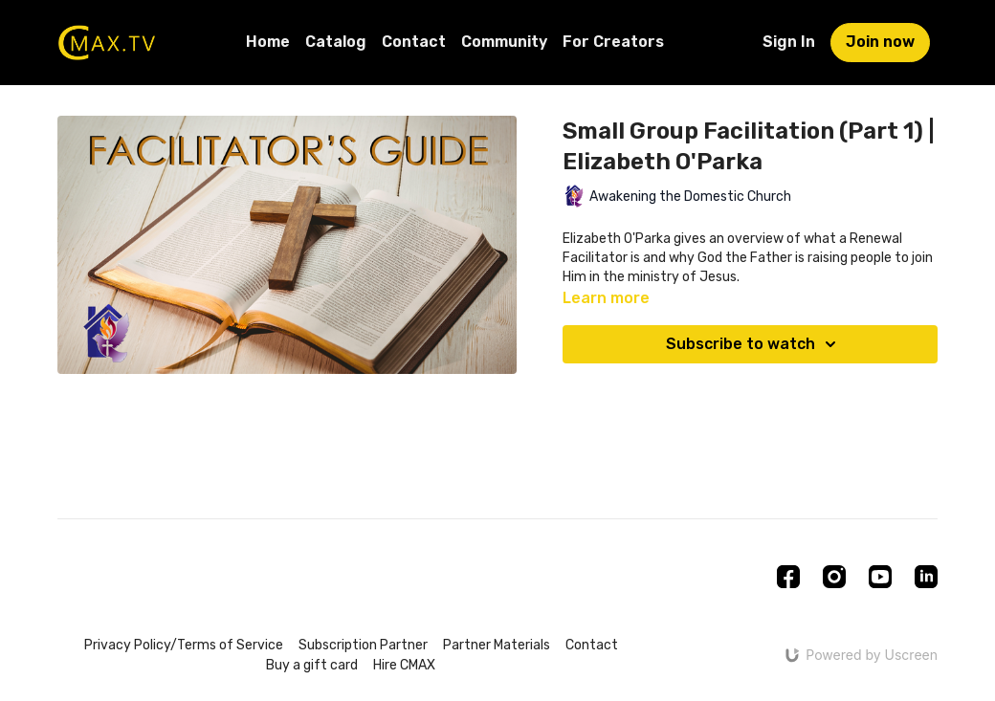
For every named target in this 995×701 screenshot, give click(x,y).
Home (268, 42)
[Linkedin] (926, 576)
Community (504, 42)
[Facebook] (788, 576)
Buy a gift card (312, 665)
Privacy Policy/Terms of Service (183, 645)
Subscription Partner (363, 645)
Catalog (335, 42)
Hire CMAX (404, 665)
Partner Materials (496, 645)
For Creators (613, 42)
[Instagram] (834, 576)
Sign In (789, 42)
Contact (414, 42)
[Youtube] (880, 576)
